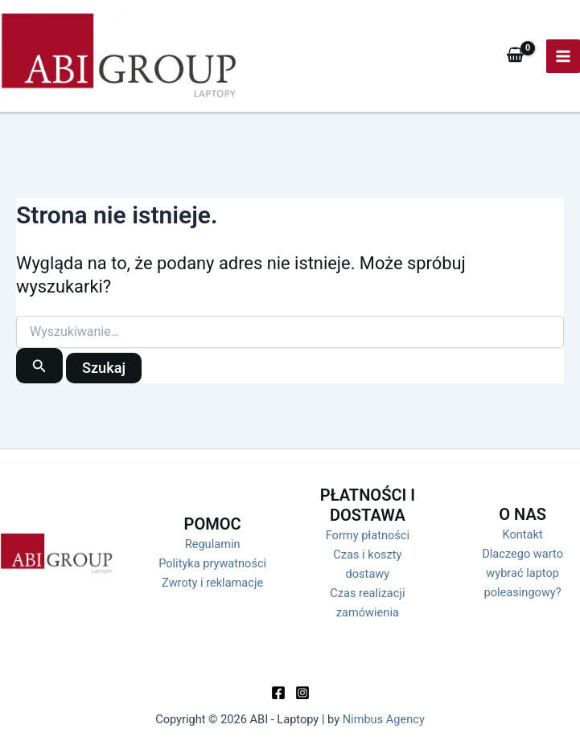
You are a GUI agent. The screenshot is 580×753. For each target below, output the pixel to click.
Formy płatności (367, 535)
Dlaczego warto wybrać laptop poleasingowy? (522, 573)
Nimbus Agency (384, 719)
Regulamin (213, 544)
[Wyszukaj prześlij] (39, 365)
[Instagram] (302, 692)
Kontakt (523, 534)
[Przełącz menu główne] (563, 56)
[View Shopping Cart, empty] (515, 56)
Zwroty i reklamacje (212, 582)
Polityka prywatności (212, 563)
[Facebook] (278, 692)
